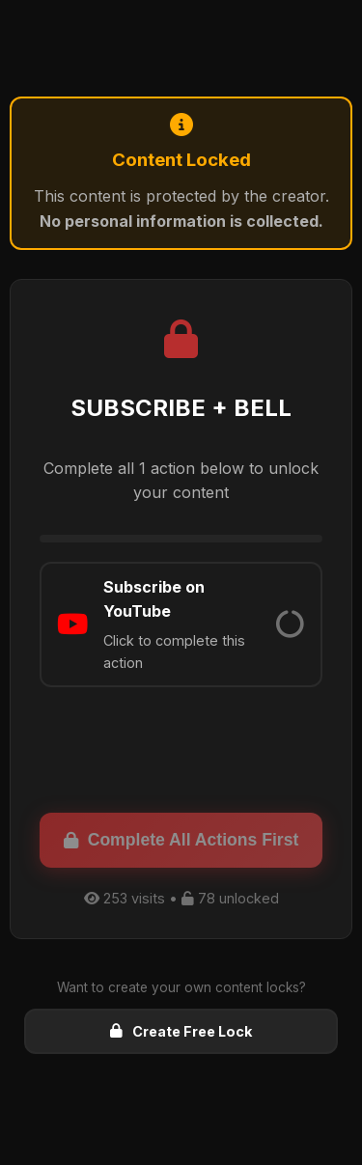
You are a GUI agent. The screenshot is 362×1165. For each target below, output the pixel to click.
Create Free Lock (181, 1031)
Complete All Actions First (181, 839)
